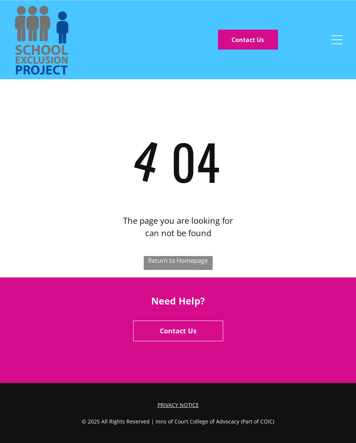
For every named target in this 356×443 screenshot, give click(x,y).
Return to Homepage (178, 260)
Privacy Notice (178, 404)
